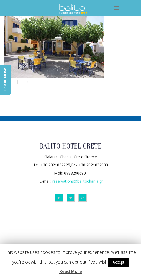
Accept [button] (118, 262)
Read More (70, 271)
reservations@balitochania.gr (77, 180)
